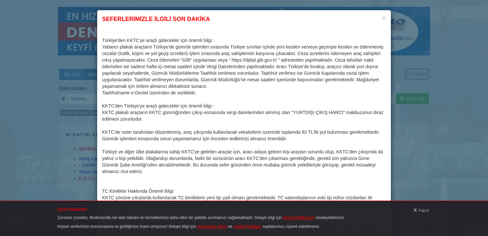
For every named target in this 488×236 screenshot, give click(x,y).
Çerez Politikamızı (299, 217)
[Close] (384, 17)
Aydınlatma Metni (212, 226)
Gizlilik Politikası (247, 226)
